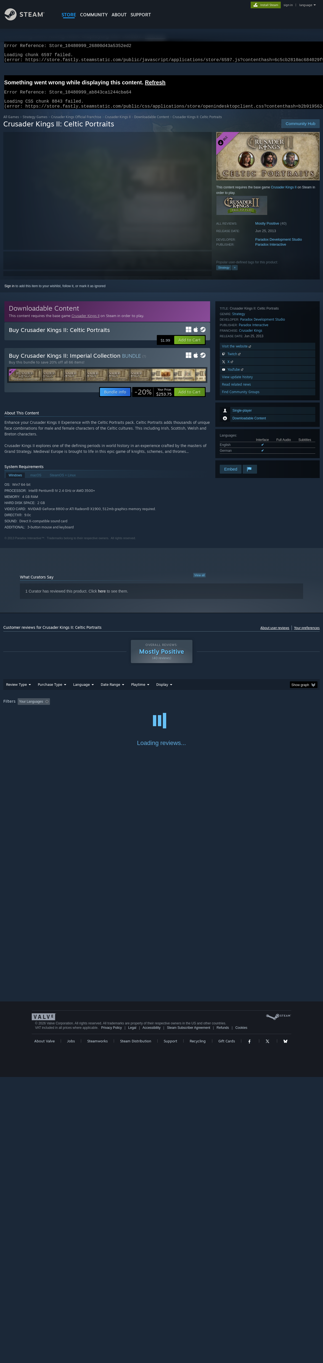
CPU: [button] (244, 708)
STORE (69, 14)
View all (199, 581)
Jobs (71, 1327)
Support (170, 1327)
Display (162, 691)
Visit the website (237, 411)
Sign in (9, 293)
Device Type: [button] (286, 708)
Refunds (223, 1314)
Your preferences (307, 634)
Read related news (236, 449)
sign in (288, 5)
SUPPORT (141, 14)
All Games (11, 123)
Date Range (110, 691)
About (119, 14)
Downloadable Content (151, 123)
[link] (153, 398)
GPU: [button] (262, 708)
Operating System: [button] (215, 708)
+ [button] (234, 274)
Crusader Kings (250, 395)
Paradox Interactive (270, 251)
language (305, 5)
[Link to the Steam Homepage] (28, 19)
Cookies (241, 1314)
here (102, 598)
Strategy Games (35, 123)
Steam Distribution (135, 1327)
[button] (189, 346)
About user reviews (274, 634)
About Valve (44, 1327)
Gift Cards (226, 1327)
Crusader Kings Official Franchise (76, 123)
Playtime (138, 691)
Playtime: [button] (129, 708)
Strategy (223, 274)
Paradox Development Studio (278, 246)
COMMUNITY (94, 14)
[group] (161, 708)
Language (81, 691)
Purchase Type (50, 691)
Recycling (198, 1327)
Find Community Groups (241, 456)
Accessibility (151, 1314)
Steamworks (97, 1327)
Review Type (16, 691)
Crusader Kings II (118, 123)
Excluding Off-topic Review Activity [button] (86, 708)
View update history (237, 441)
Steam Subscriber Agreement (188, 1314)
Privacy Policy (111, 1314)
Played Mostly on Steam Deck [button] (169, 708)
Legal (132, 1314)
